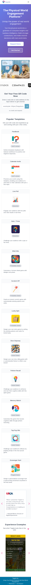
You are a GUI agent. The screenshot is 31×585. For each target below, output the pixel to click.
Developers (20, 583)
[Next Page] (29, 503)
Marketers (12, 583)
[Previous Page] (2, 503)
